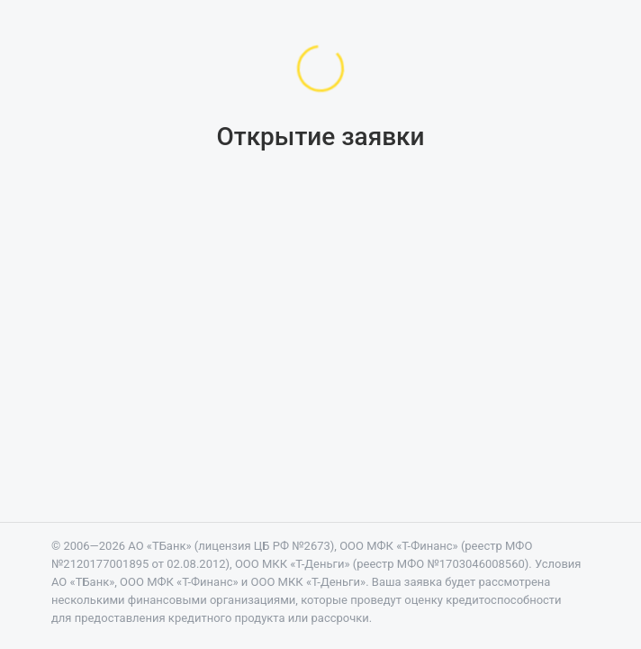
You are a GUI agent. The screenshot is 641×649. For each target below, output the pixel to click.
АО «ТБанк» (159, 546)
